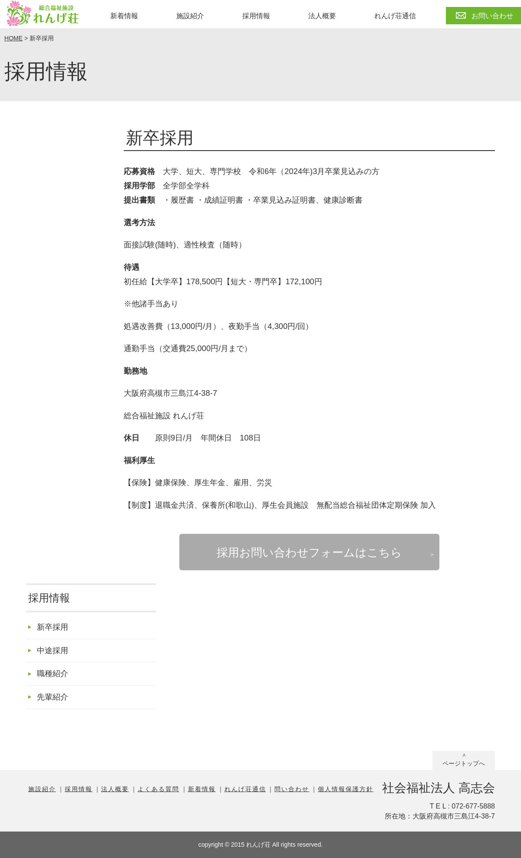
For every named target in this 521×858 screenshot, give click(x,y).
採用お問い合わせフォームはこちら (309, 552)
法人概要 (322, 16)
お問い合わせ (492, 16)
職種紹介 (52, 673)
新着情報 (124, 16)
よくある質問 (158, 789)
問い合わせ (291, 789)
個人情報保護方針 (345, 789)
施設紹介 (190, 16)
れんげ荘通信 (395, 16)
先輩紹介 (52, 696)
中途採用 (52, 650)
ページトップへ (463, 763)
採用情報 (256, 16)
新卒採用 (52, 626)
